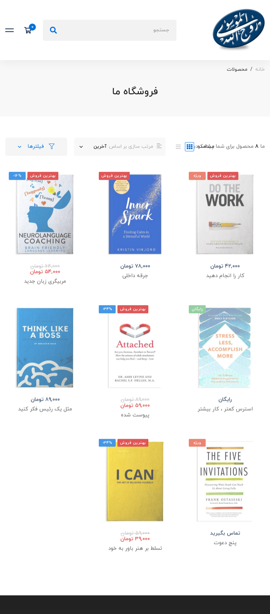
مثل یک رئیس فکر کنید (45, 418)
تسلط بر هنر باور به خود (135, 557)
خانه (260, 69)
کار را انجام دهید (225, 285)
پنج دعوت (225, 551)
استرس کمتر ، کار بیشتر (225, 418)
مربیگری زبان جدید (45, 290)
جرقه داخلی (135, 285)
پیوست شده (135, 424)
